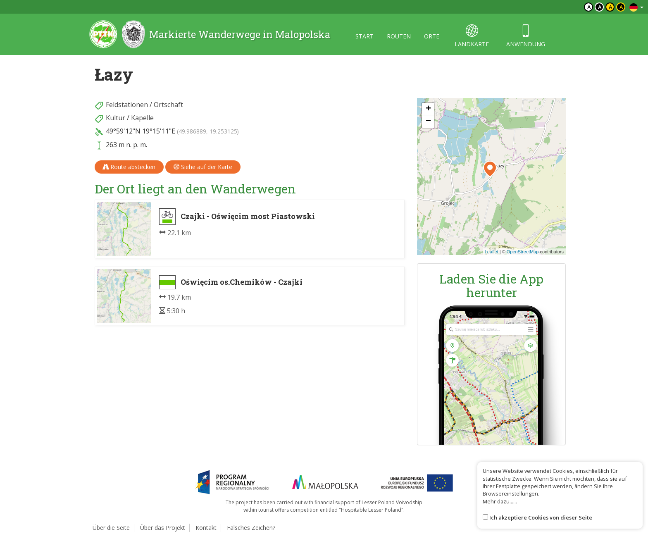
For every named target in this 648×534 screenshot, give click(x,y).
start (364, 36)
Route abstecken (129, 167)
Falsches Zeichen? (251, 528)
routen (399, 36)
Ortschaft (168, 104)
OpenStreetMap (523, 251)
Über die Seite (111, 528)
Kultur (115, 117)
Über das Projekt (162, 528)
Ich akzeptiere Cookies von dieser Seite (540, 517)
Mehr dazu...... (500, 501)
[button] (490, 169)
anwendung (525, 36)
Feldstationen (127, 104)
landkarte (472, 36)
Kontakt (206, 528)
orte (431, 36)
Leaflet (491, 251)
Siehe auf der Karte (203, 167)
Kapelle (142, 117)
